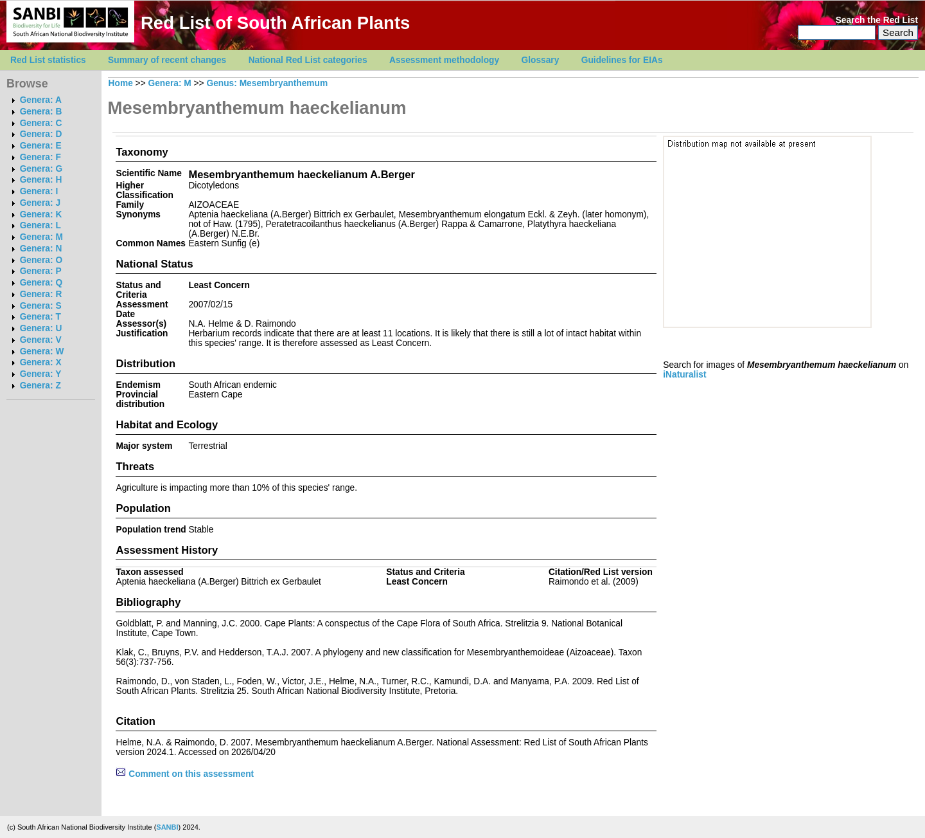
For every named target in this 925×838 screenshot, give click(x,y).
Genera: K (41, 214)
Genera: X (41, 362)
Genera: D (41, 134)
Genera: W (42, 351)
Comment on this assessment (185, 774)
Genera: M (41, 237)
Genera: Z (40, 385)
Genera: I (39, 191)
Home (121, 83)
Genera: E (41, 145)
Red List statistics (48, 60)
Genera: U (41, 328)
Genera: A (41, 100)
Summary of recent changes (167, 60)
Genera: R (41, 294)
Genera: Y (41, 374)
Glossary (540, 60)
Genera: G (41, 169)
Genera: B (41, 111)
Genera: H (41, 180)
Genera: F (40, 157)
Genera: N (41, 248)
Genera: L (40, 225)
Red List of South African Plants (275, 23)
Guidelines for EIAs (622, 60)
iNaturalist (684, 374)
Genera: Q (41, 282)
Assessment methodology (444, 60)
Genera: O (41, 260)
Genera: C (41, 123)
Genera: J (40, 203)
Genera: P (41, 271)
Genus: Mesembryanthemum (267, 83)
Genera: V (41, 340)
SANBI (167, 827)
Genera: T (40, 317)
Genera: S (41, 306)
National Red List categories (308, 60)
